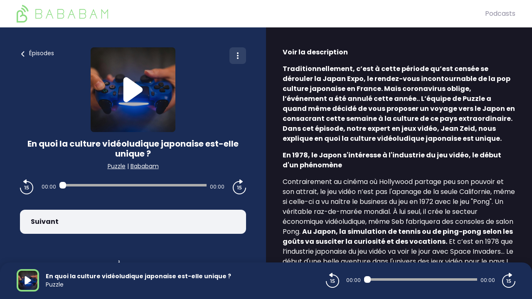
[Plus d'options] (237, 55)
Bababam (145, 166)
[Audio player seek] (133, 185)
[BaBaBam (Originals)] (251, 13)
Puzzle (117, 166)
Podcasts (500, 13)
